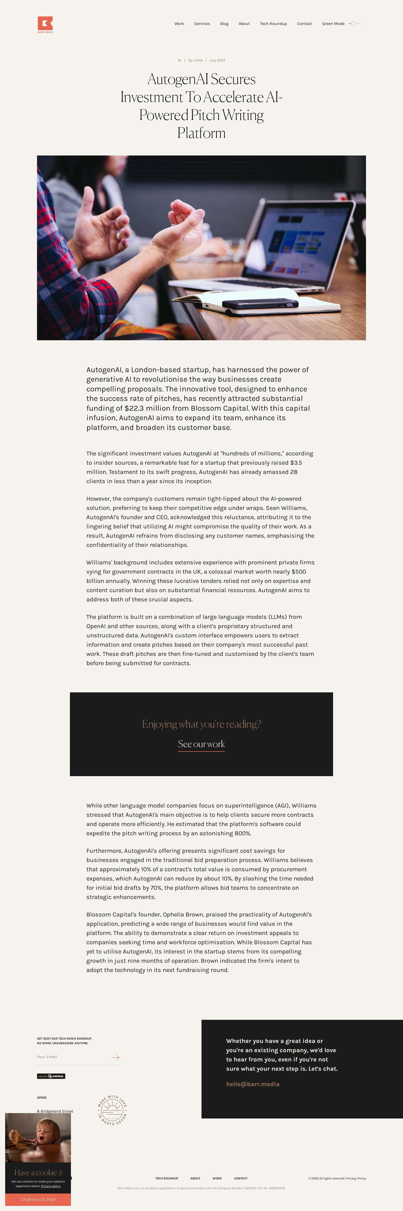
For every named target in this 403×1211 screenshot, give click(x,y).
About (244, 23)
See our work (201, 744)
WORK (217, 1178)
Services (202, 23)
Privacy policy (51, 1186)
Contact (304, 23)
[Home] (64, 24)
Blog (224, 23)
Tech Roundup (273, 23)
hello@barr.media (253, 1084)
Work (179, 23)
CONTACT (241, 1178)
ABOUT (195, 1178)
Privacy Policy (356, 1178)
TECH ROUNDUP (166, 1178)
